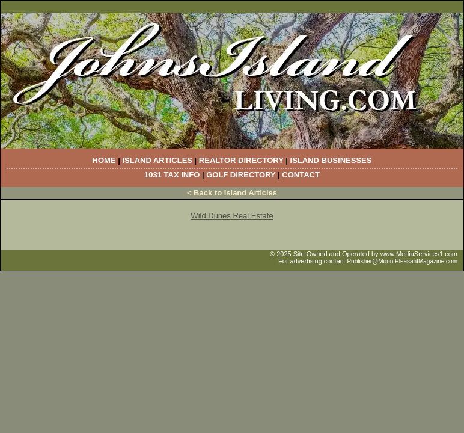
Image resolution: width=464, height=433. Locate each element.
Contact (301, 174)
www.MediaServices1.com (418, 253)
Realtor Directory (241, 160)
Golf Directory (240, 174)
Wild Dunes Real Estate (232, 215)
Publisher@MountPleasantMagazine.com (402, 261)
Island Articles (157, 160)
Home (104, 160)
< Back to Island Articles (232, 192)
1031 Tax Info (172, 174)
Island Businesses (331, 160)
